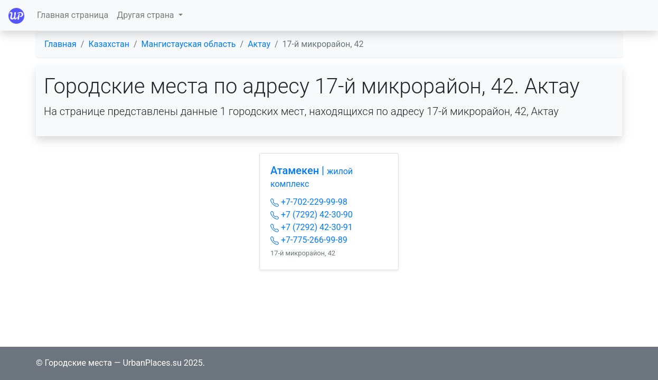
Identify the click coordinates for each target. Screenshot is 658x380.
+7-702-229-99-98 (308, 202)
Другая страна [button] (146, 15)
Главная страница (72, 15)
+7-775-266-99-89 (308, 240)
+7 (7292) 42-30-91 (311, 227)
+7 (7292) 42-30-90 (311, 215)
